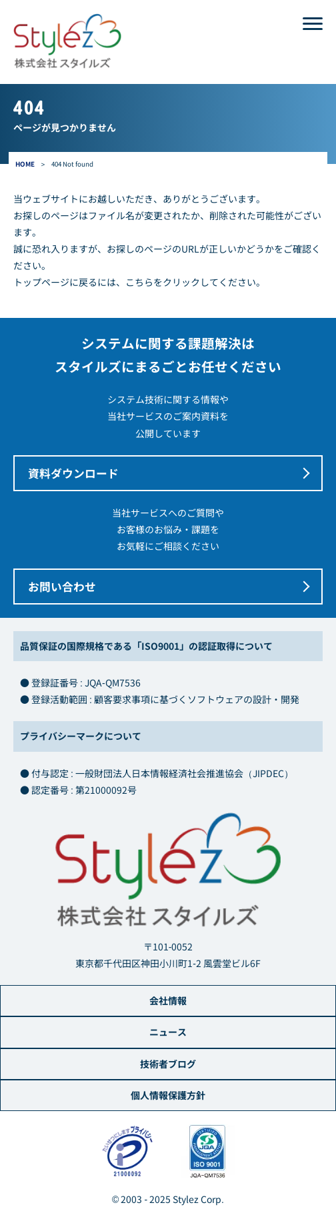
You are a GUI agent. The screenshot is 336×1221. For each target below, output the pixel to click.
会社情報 (168, 1000)
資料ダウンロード (73, 473)
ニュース (168, 1031)
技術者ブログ (168, 1063)
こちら (139, 282)
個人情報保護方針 (168, 1095)
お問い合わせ (62, 587)
